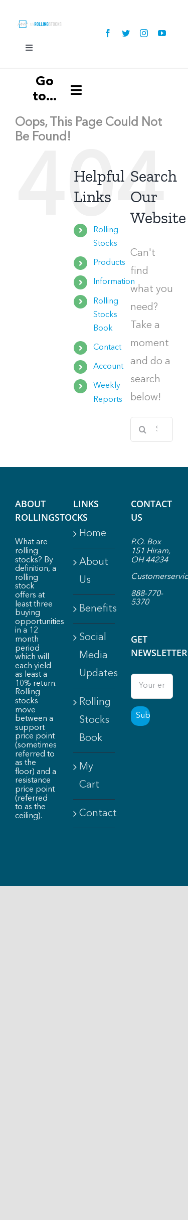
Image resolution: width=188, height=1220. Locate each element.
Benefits (94, 609)
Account (108, 367)
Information (114, 282)
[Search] (142, 429)
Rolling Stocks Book (105, 315)
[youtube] (162, 33)
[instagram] (144, 33)
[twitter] (126, 33)
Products (109, 263)
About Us (93, 571)
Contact (107, 348)
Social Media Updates (94, 656)
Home (92, 534)
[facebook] (108, 33)
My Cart (89, 776)
